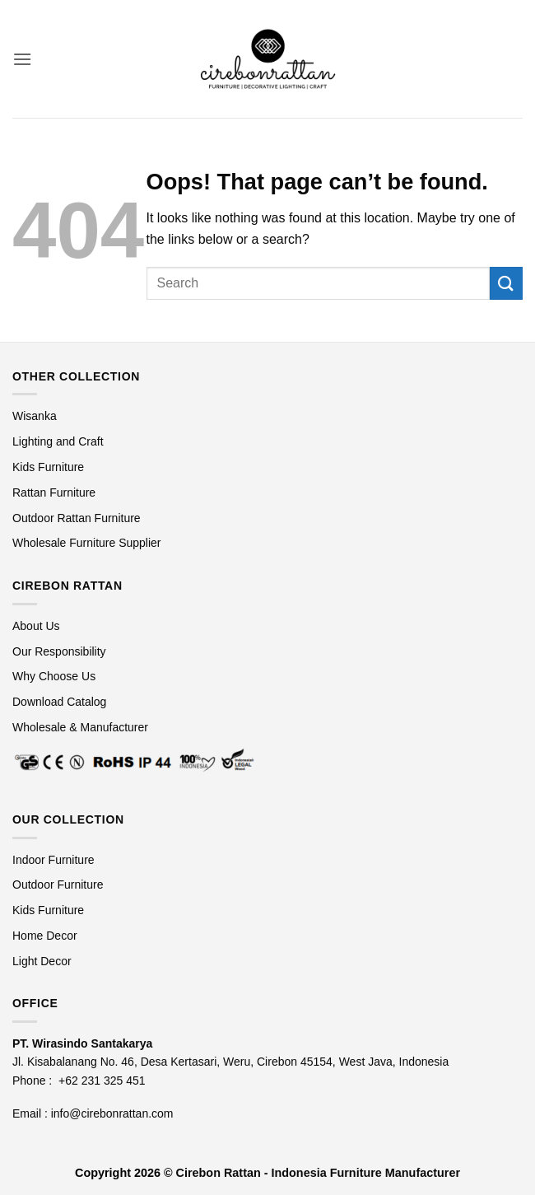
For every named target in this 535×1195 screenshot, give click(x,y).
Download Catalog (59, 701)
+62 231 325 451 (102, 1080)
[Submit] (506, 283)
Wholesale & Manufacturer (80, 727)
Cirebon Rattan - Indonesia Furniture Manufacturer (318, 1172)
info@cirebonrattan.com (112, 1113)
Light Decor (42, 961)
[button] (22, 59)
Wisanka (36, 415)
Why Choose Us (53, 676)
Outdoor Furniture (58, 884)
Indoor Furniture (53, 859)
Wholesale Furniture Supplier (86, 542)
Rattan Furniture (55, 492)
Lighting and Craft (58, 441)
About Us (36, 626)
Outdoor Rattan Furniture (76, 518)
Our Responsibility (59, 651)
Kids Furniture (48, 467)
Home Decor (44, 935)
